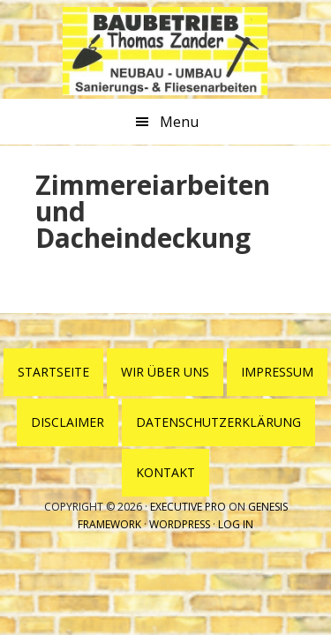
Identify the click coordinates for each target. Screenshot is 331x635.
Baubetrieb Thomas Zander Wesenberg (165, 51)
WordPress (179, 524)
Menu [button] (179, 121)
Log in (235, 524)
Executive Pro (188, 506)
